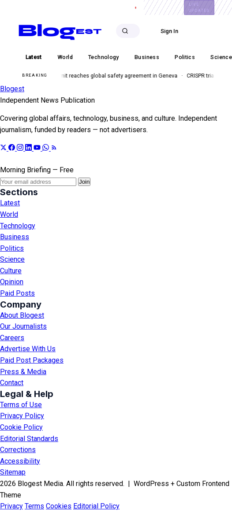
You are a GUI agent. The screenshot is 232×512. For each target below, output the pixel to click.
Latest (10, 203)
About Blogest (22, 315)
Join (84, 181)
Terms (34, 506)
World (9, 214)
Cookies (58, 506)
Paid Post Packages (32, 360)
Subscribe (210, 31)
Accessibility (20, 461)
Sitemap (13, 472)
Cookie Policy (21, 427)
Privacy (11, 506)
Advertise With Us (28, 349)
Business (14, 237)
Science (12, 259)
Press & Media (23, 371)
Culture (11, 271)
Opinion (11, 282)
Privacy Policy (22, 416)
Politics (12, 248)
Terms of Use (21, 405)
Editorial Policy (96, 506)
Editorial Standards (29, 438)
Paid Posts (17, 293)
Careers (124, 7)
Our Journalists (23, 326)
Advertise (57, 7)
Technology (17, 226)
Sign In (169, 31)
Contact (91, 7)
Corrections (18, 449)
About (26, 7)
